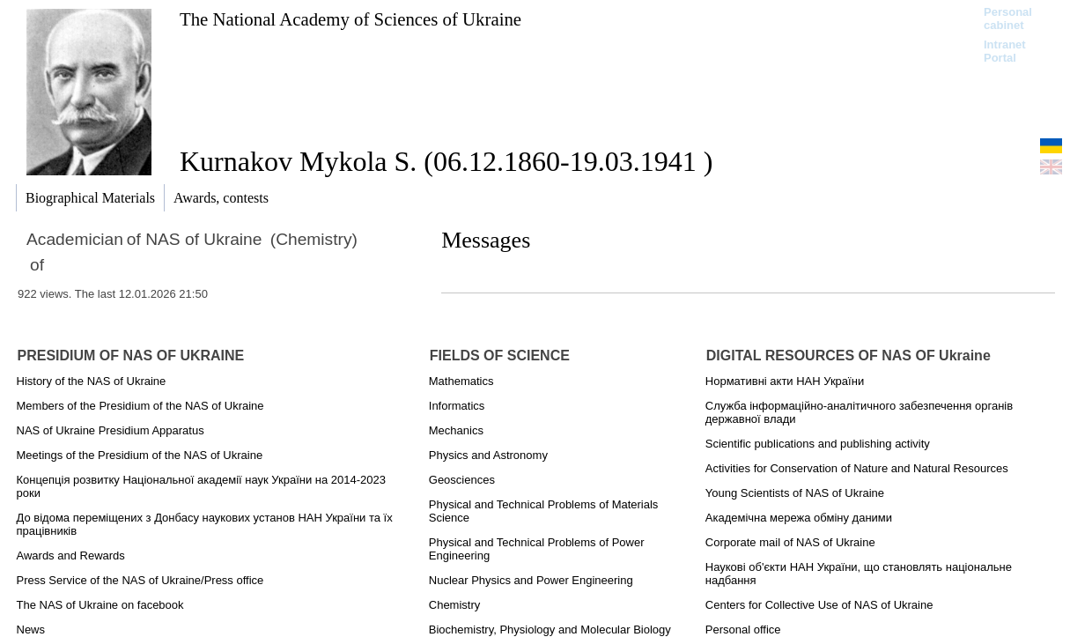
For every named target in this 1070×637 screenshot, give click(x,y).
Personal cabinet (1008, 18)
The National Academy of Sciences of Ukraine (350, 19)
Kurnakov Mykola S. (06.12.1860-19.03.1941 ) (446, 161)
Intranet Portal (1005, 51)
